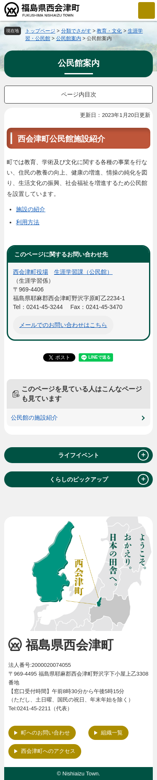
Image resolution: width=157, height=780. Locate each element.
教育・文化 (109, 31)
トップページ (40, 31)
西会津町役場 (30, 271)
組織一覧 (112, 732)
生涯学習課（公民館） (83, 271)
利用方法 (27, 222)
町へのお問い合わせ (45, 732)
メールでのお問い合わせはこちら (63, 325)
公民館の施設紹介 (34, 417)
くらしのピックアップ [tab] (99, 479)
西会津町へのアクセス (48, 751)
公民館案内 (68, 38)
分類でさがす (76, 31)
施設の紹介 (30, 209)
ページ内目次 (78, 94)
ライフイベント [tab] (103, 455)
